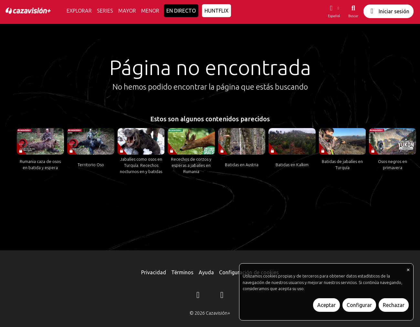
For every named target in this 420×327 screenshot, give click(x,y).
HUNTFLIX (216, 11)
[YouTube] (222, 296)
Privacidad (153, 272)
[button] (333, 11)
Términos (182, 272)
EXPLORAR (79, 11)
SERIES (105, 11)
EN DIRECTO (181, 11)
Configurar (359, 305)
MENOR (150, 11)
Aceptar (326, 305)
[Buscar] (353, 11)
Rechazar (393, 305)
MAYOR (127, 11)
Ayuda (206, 272)
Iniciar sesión (388, 11)
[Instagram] (198, 296)
